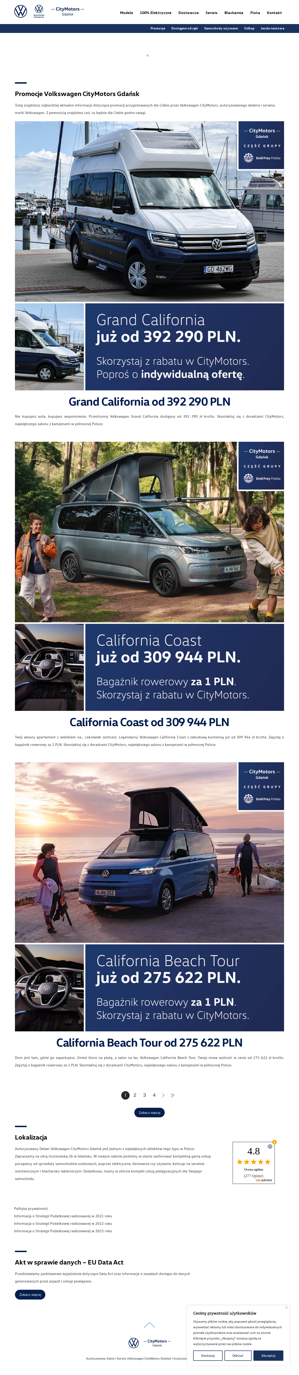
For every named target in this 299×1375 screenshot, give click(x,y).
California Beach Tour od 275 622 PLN (149, 1042)
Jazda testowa (272, 28)
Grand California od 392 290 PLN (150, 401)
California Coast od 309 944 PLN (149, 721)
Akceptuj (268, 1355)
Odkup (249, 28)
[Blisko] (286, 1308)
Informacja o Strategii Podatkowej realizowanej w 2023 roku (63, 1231)
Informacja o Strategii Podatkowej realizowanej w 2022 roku (63, 1223)
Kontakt (274, 12)
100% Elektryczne (155, 12)
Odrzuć (237, 1355)
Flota (255, 12)
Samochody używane (221, 28)
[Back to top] (149, 1327)
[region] (238, 1335)
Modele (126, 12)
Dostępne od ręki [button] (184, 28)
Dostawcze (188, 12)
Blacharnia (233, 12)
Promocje (158, 28)
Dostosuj (208, 1355)
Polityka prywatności (31, 1208)
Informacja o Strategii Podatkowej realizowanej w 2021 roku (63, 1216)
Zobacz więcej (149, 1113)
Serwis (211, 12)
